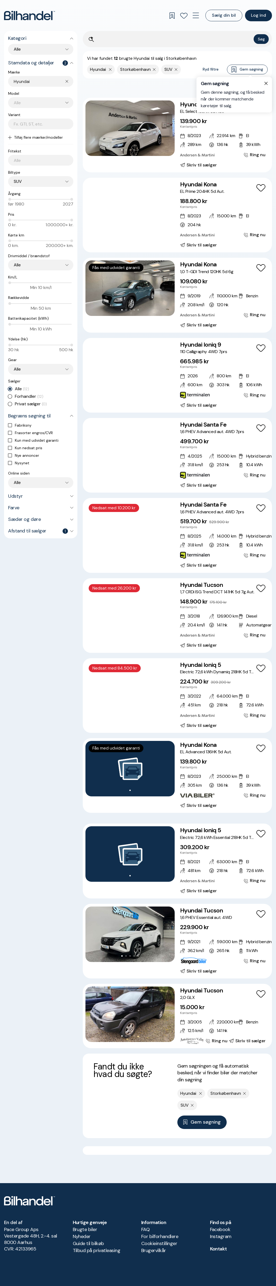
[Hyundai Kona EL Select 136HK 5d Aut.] (177, 135)
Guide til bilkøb (88, 1243)
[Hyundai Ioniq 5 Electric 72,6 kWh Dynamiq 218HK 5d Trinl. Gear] (177, 695)
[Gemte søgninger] (172, 15)
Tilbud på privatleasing (96, 1250)
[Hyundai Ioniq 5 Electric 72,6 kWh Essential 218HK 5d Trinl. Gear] (177, 861)
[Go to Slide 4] (134, 150)
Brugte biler (85, 1229)
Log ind (258, 15)
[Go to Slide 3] (130, 150)
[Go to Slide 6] (138, 230)
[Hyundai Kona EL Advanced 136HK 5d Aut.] (177, 775)
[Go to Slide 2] (126, 150)
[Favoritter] (184, 15)
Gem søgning (247, 70)
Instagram (221, 1236)
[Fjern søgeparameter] (154, 69)
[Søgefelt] (173, 39)
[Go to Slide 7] (142, 230)
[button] (130, 128)
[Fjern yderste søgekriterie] (110, 69)
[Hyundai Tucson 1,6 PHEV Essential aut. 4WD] (177, 941)
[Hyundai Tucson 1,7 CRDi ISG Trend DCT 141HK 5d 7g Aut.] (177, 615)
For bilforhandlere (159, 1236)
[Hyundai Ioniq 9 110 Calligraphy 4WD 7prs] (177, 375)
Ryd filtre (211, 69)
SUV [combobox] (18, 181)
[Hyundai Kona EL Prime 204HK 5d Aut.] (177, 215)
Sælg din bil (224, 15)
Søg (261, 39)
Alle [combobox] (17, 49)
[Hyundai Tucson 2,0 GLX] (177, 1016)
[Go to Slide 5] (138, 150)
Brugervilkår (153, 1250)
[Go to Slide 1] (122, 150)
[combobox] (43, 81)
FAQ (145, 1229)
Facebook (220, 1229)
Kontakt (218, 1249)
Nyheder (82, 1236)
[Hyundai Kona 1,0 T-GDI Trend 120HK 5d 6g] (177, 295)
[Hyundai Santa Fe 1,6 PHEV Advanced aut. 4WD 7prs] (177, 455)
